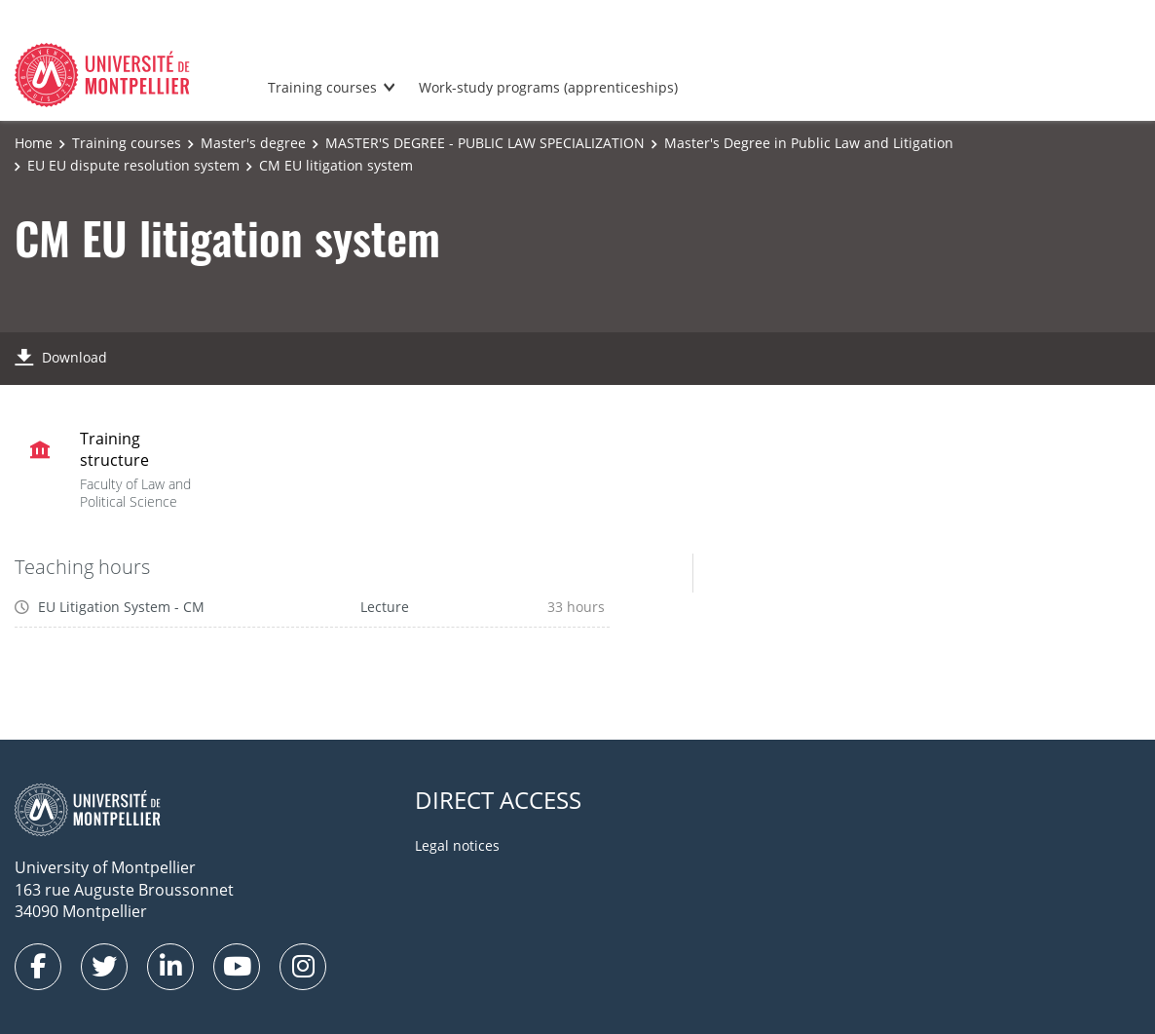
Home (34, 143)
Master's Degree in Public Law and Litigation (808, 143)
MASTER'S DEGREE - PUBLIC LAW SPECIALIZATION (485, 143)
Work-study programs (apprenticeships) (548, 87)
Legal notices (457, 845)
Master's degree (253, 143)
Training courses (322, 87)
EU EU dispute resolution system (133, 165)
